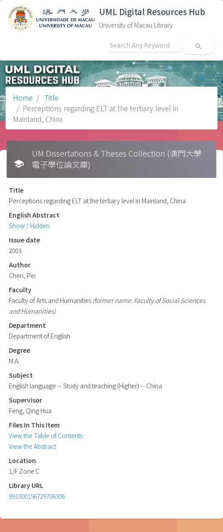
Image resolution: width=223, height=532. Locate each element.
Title (51, 97)
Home (23, 97)
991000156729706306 (37, 496)
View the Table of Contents (46, 435)
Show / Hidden (29, 225)
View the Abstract (32, 446)
